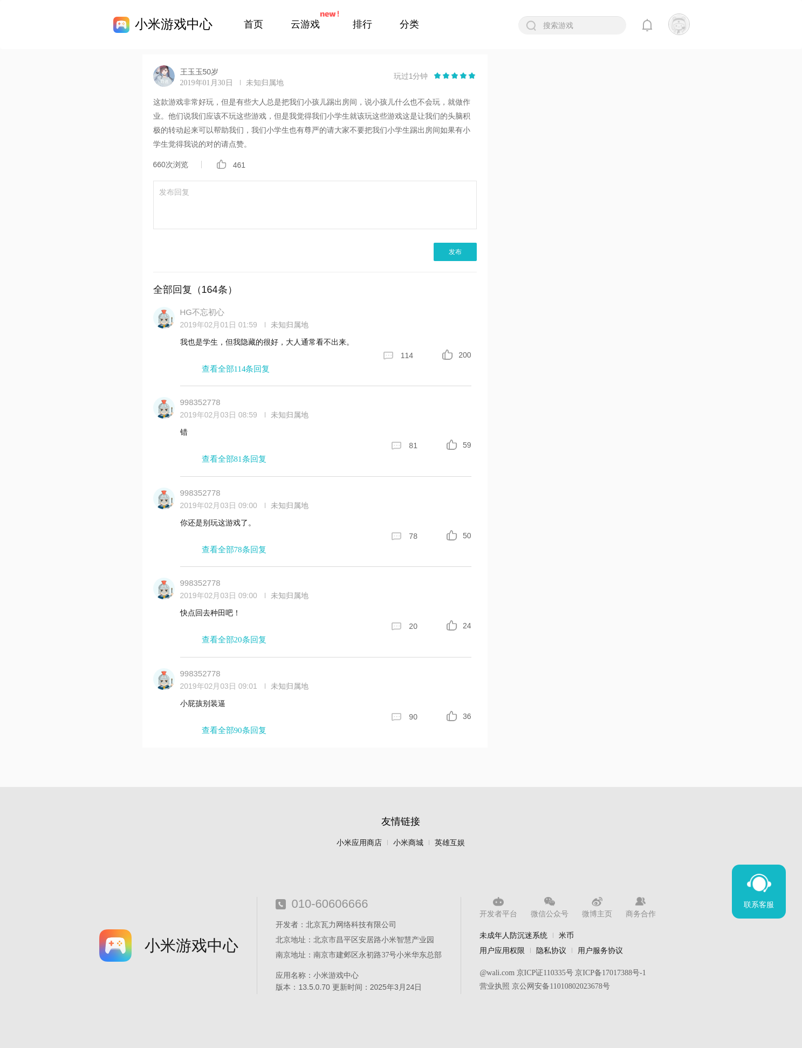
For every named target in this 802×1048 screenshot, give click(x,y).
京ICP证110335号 (545, 973)
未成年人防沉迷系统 (513, 935)
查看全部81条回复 (234, 459)
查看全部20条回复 (234, 639)
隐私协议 (551, 950)
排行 (362, 24)
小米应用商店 (359, 843)
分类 (409, 24)
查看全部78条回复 (234, 549)
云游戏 (305, 24)
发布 (455, 252)
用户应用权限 (502, 950)
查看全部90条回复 (234, 730)
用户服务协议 (600, 950)
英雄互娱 (450, 843)
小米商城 (408, 843)
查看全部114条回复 (236, 369)
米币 (566, 935)
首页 (253, 24)
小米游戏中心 (174, 24)
